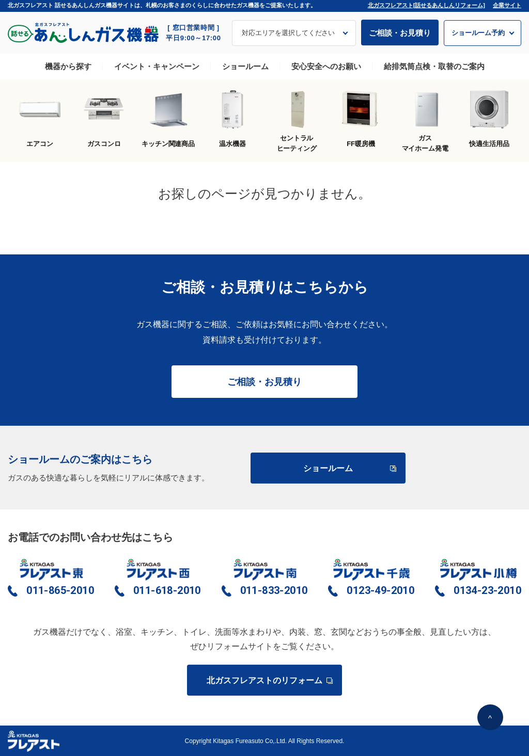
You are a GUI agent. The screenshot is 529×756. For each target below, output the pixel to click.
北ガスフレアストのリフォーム (269, 680)
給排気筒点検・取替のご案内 (434, 66)
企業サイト (507, 5)
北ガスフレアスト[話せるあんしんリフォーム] (426, 5)
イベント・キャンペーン (156, 66)
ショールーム (245, 66)
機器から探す (68, 66)
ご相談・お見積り (400, 32)
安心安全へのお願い (326, 66)
